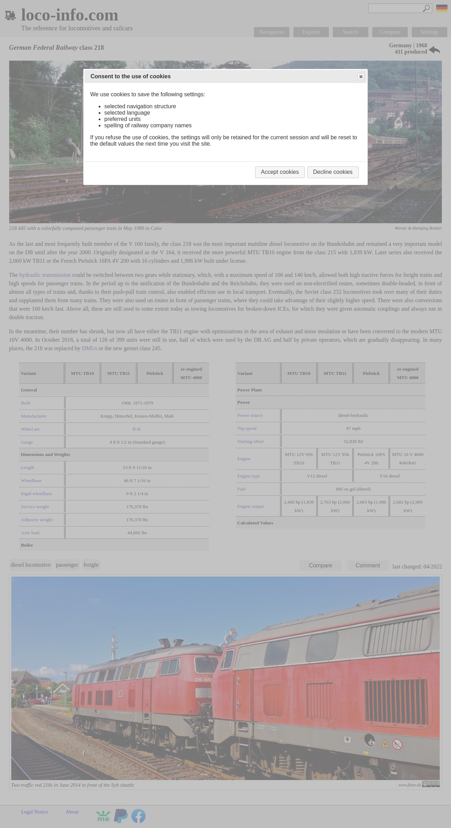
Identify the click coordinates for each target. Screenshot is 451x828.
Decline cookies (333, 172)
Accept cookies (280, 172)
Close (360, 77)
